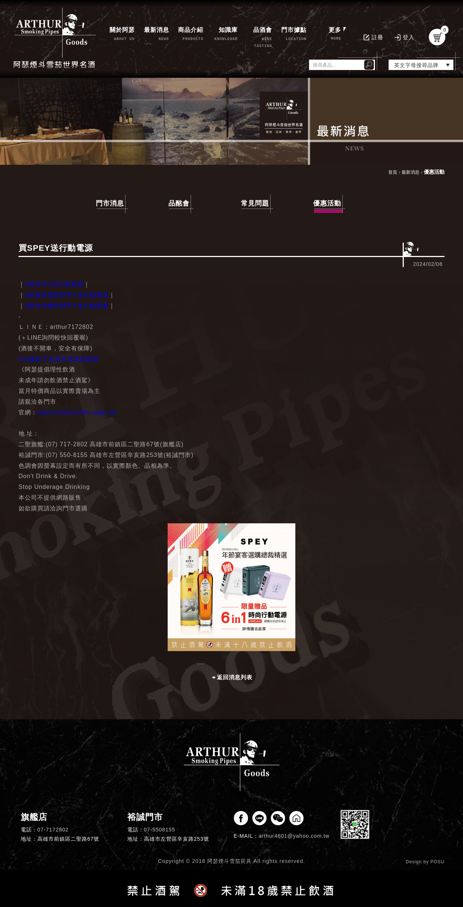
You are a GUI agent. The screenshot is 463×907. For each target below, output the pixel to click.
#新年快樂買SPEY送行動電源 (67, 306)
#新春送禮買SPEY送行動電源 (67, 295)
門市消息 (110, 203)
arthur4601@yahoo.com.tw (294, 836)
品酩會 (178, 203)
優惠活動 (328, 204)
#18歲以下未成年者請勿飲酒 (59, 359)
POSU (437, 861)
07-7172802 (53, 830)
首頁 (392, 172)
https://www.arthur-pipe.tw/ (77, 412)
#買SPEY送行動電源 (54, 284)
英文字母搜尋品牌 (416, 65)
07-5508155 (159, 830)
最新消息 (410, 172)
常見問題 (255, 203)
